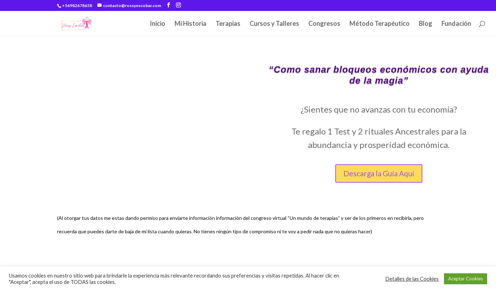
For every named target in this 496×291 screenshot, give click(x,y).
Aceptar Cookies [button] (465, 278)
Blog (425, 24)
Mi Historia (190, 24)
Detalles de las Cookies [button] (412, 279)
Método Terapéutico (379, 24)
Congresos (324, 24)
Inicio (157, 24)
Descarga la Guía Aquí (378, 173)
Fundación (456, 24)
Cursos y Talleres (274, 24)
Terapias (228, 24)
